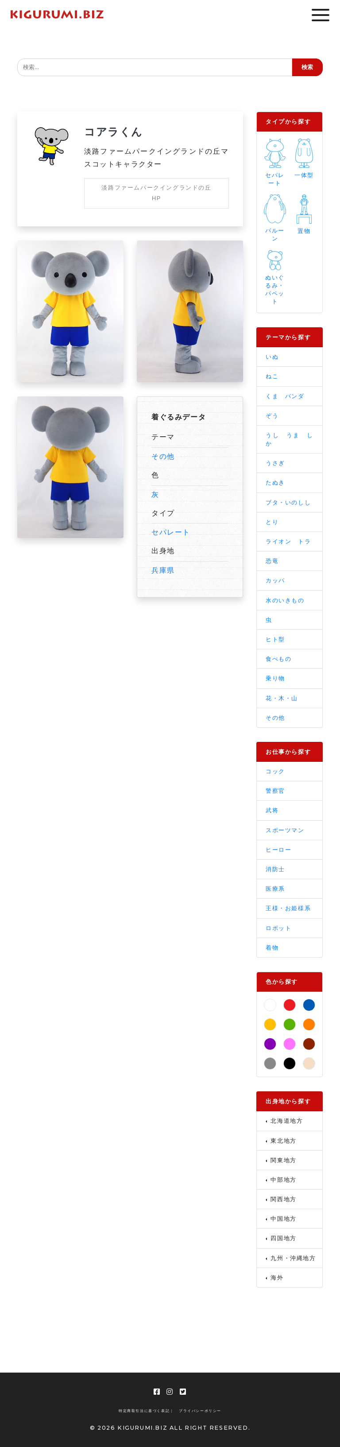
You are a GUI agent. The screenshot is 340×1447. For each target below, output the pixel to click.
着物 (272, 947)
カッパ (275, 580)
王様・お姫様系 (288, 908)
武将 (272, 810)
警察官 (275, 791)
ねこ (272, 376)
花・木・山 (282, 698)
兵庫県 (163, 570)
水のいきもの (285, 600)
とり (272, 522)
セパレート (170, 532)
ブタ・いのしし (288, 502)
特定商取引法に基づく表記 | (146, 1411)
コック (275, 771)
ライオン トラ (288, 541)
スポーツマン (285, 830)
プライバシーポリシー (200, 1411)
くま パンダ (285, 396)
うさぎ (275, 463)
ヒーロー (278, 849)
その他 (163, 456)
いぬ (272, 356)
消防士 (275, 869)
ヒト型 (275, 639)
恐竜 (272, 561)
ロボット (278, 928)
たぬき (275, 482)
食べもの (278, 659)
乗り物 (275, 678)
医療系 (275, 888)
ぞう (272, 415)
